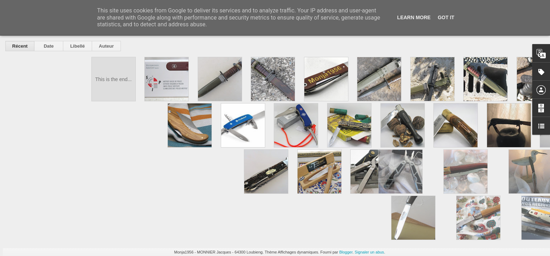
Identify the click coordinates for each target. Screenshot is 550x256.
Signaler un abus (369, 252)
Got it (446, 17)
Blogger (345, 252)
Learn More (414, 17)
